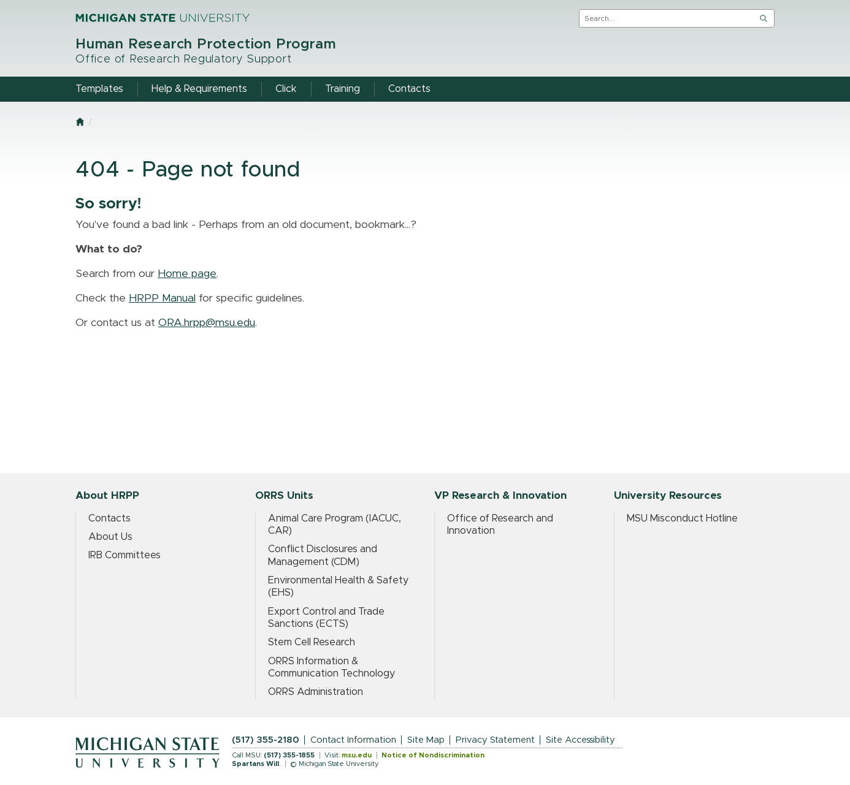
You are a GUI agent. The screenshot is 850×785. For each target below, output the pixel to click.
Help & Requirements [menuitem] (199, 89)
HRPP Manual (162, 298)
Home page (187, 273)
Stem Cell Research (311, 642)
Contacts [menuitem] (409, 89)
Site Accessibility (580, 740)
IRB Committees (124, 555)
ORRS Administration (315, 692)
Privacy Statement (495, 740)
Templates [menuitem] (99, 89)
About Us (110, 537)
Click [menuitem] (286, 89)
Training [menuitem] (342, 89)
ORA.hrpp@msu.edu (206, 322)
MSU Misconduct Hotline (682, 518)
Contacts (109, 518)
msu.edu (357, 755)
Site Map (426, 740)
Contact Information (353, 740)
